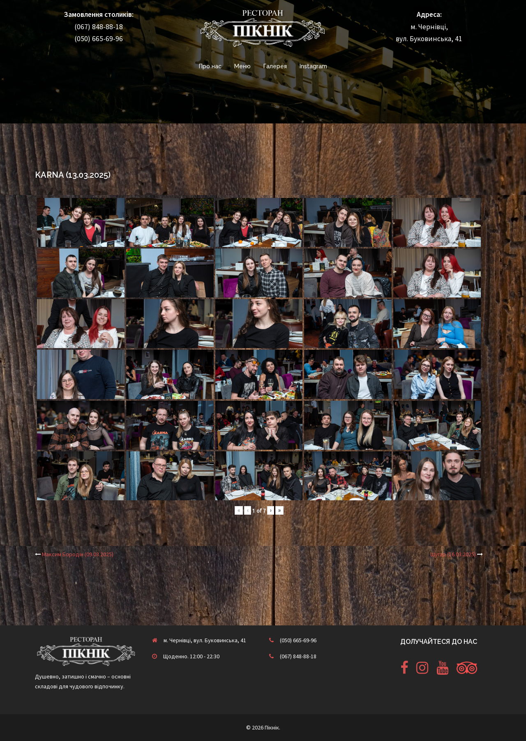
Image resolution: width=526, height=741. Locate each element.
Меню (242, 66)
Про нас (210, 66)
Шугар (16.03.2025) (453, 554)
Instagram (313, 66)
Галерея (275, 66)
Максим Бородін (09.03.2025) (77, 554)
